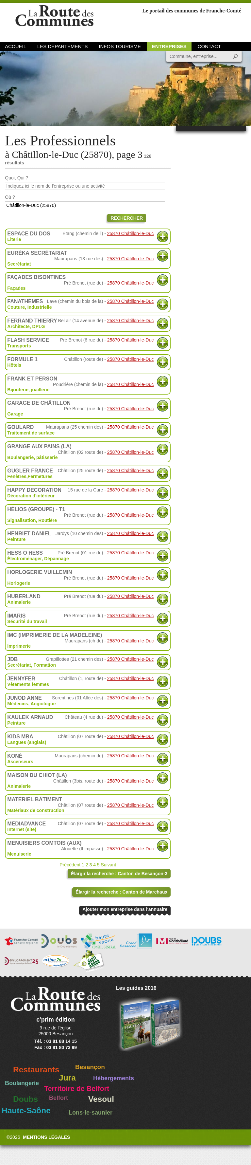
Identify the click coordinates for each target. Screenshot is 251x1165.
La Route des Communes (54, 21)
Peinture (16, 539)
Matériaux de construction (35, 810)
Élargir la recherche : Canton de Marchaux (121, 892)
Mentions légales (46, 1137)
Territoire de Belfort (76, 1089)
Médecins (17, 703)
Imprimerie (19, 646)
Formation (45, 665)
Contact (209, 46)
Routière (47, 520)
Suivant (108, 864)
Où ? (10, 197)
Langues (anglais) (26, 742)
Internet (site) (21, 829)
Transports (19, 345)
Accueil (15, 46)
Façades (16, 288)
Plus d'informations (162, 236)
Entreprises (169, 46)
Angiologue (43, 703)
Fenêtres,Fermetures (30, 476)
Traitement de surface (31, 432)
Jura (67, 1077)
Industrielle (39, 307)
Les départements (62, 46)
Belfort (58, 1098)
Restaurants (36, 1069)
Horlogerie (18, 583)
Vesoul (101, 1099)
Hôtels (14, 365)
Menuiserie (19, 854)
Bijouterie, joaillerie (28, 389)
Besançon (90, 1066)
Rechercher (126, 218)
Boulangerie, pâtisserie (32, 457)
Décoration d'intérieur (31, 495)
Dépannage (56, 558)
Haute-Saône (26, 1110)
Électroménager (24, 558)
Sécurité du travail (27, 621)
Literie (14, 239)
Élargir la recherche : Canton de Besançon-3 (119, 873)
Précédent (69, 864)
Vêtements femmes (28, 684)
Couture (16, 307)
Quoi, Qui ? (16, 177)
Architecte (18, 326)
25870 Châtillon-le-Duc (130, 233)
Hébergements (113, 1078)
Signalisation (21, 520)
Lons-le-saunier (90, 1112)
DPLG (38, 326)
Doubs (25, 1099)
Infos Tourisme (120, 46)
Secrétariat (19, 264)
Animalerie (19, 602)
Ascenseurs (20, 761)
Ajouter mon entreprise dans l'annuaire (124, 909)
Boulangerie (22, 1083)
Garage (15, 413)
